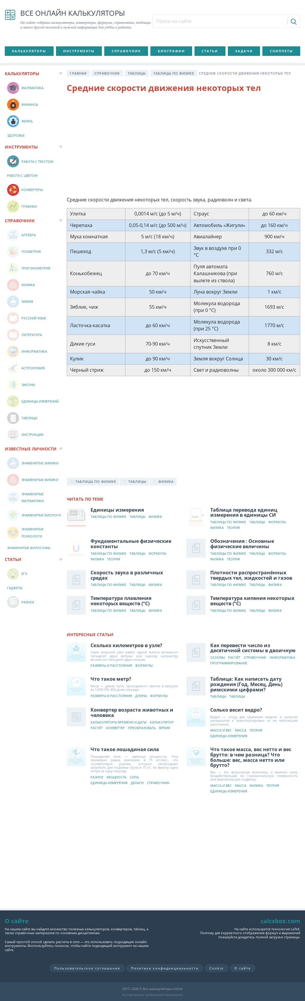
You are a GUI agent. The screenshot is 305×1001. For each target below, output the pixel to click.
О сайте (242, 968)
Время (164, 728)
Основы (217, 658)
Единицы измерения (117, 510)
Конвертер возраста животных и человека (132, 712)
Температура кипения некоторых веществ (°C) (252, 601)
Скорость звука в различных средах (127, 575)
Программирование (228, 663)
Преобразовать (142, 728)
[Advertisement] (183, 145)
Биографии (171, 51)
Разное (97, 777)
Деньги (137, 783)
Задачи (244, 51)
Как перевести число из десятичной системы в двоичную (252, 648)
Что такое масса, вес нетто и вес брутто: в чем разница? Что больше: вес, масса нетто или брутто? (250, 757)
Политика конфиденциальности (165, 968)
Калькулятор (162, 722)
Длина (141, 696)
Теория (233, 528)
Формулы (277, 522)
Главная (78, 73)
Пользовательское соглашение (87, 968)
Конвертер (115, 728)
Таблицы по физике (173, 73)
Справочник (126, 51)
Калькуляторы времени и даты (119, 722)
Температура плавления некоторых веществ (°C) (121, 601)
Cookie (216, 968)
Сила (134, 777)
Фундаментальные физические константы (131, 544)
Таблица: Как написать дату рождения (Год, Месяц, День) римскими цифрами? (246, 684)
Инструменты (79, 51)
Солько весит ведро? (236, 710)
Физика (155, 517)
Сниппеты (281, 51)
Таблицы (137, 73)
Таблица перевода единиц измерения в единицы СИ (243, 512)
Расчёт (234, 658)
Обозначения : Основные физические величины (242, 544)
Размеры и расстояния (111, 666)
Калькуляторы (29, 51)
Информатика (282, 658)
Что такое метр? (111, 679)
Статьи (210, 51)
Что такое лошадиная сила (125, 749)
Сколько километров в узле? (126, 645)
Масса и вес (221, 730)
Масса (240, 730)
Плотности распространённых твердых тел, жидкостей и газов (251, 575)
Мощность (117, 777)
